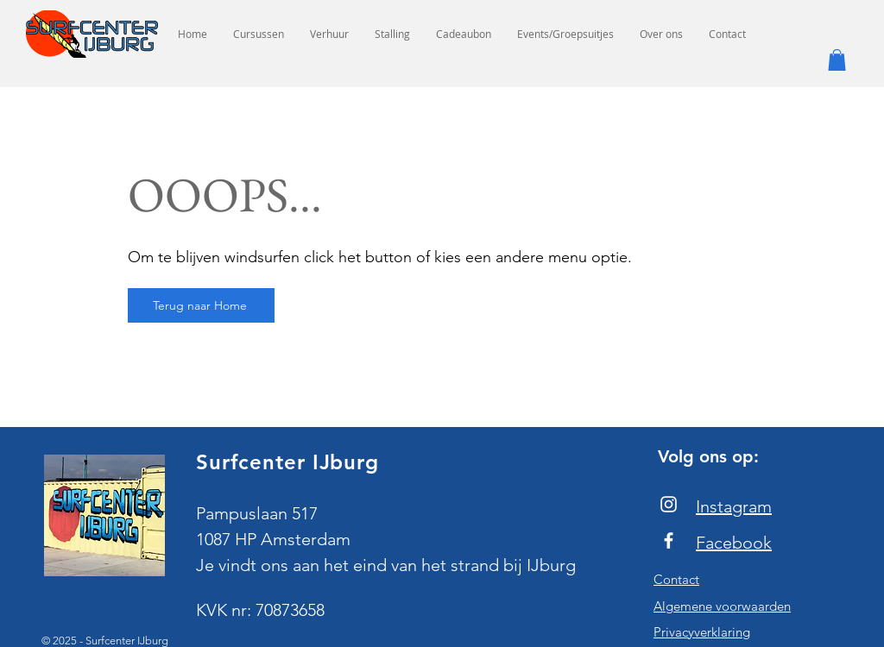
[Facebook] (668, 540)
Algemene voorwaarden (722, 606)
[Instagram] (668, 504)
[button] (837, 60)
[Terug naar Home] (201, 305)
